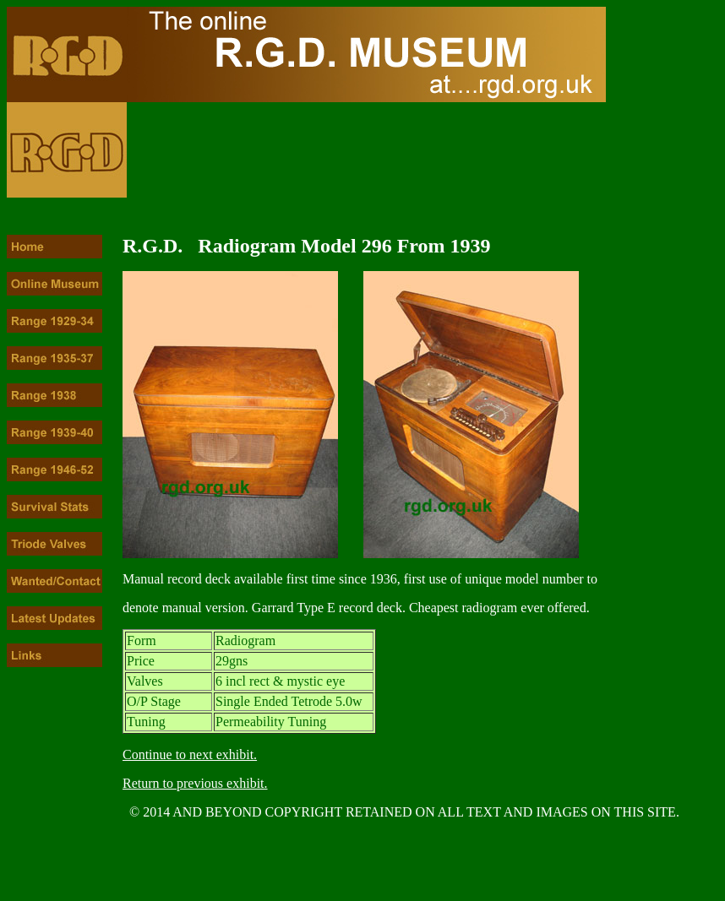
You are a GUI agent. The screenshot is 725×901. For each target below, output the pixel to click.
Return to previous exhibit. (195, 783)
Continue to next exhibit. (190, 754)
